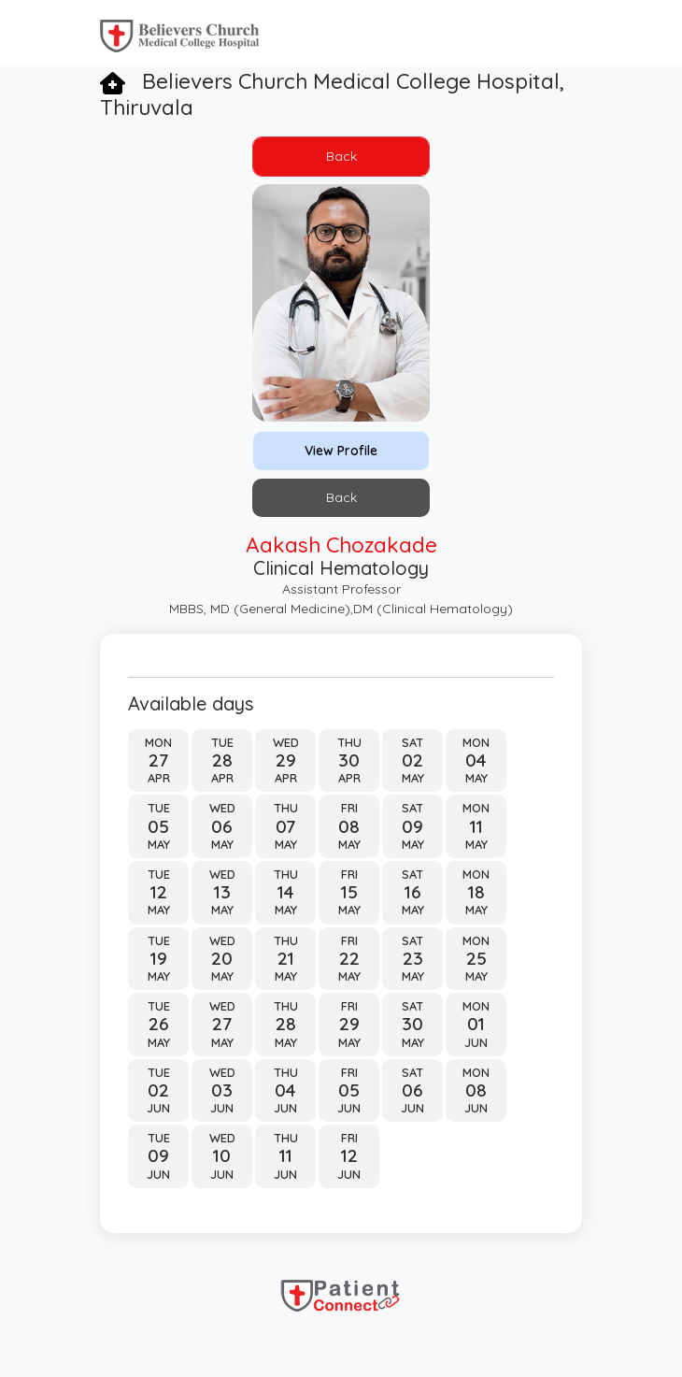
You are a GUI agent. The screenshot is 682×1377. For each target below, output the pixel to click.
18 (476, 892)
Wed (286, 742)
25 (476, 959)
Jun (476, 1042)
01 (476, 1024)
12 (158, 892)
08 (349, 827)
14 (285, 892)
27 (158, 760)
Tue (222, 742)
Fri (349, 807)
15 (349, 892)
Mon (158, 742)
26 (159, 1024)
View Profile (341, 450)
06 (222, 827)
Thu (349, 742)
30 (349, 760)
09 (412, 827)
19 (158, 959)
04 (476, 760)
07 (285, 827)
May (413, 777)
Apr (159, 777)
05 (158, 827)
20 (222, 959)
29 (286, 760)
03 (222, 1090)
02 (412, 760)
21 (285, 959)
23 (413, 959)
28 (222, 760)
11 (476, 827)
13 (222, 892)
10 (222, 1156)
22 (349, 959)
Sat (412, 742)
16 (413, 892)
